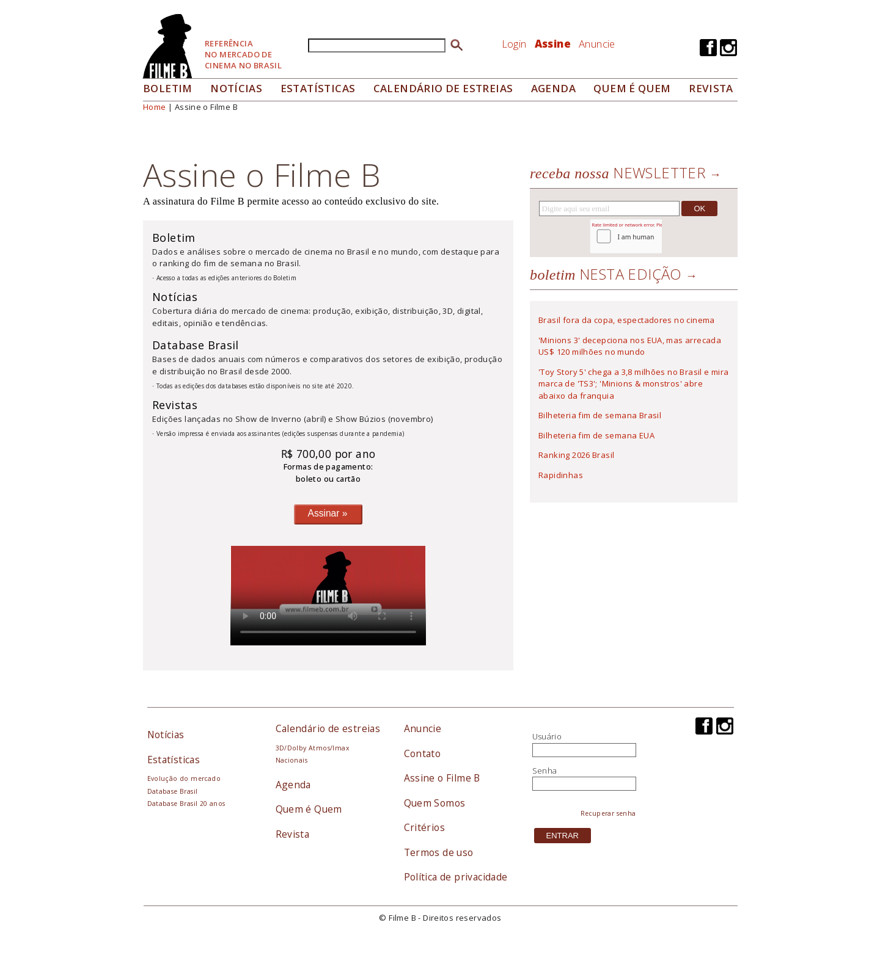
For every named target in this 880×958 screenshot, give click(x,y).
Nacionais (292, 760)
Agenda (553, 88)
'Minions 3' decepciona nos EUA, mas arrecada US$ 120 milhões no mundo (629, 346)
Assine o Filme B (442, 778)
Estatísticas (318, 88)
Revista (711, 88)
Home (154, 106)
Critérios (425, 827)
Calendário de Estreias (443, 88)
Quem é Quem (309, 809)
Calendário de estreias (328, 728)
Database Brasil (172, 791)
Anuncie (597, 44)
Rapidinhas (560, 475)
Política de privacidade (456, 877)
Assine (553, 44)
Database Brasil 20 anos (186, 803)
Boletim (168, 88)
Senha (544, 770)
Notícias (236, 88)
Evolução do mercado (184, 778)
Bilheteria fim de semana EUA (596, 435)
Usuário (547, 736)
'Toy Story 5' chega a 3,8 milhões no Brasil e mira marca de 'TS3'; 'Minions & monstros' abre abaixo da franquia (633, 383)
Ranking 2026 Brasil (576, 454)
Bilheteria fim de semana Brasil (599, 415)
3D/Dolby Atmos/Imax (312, 748)
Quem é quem (631, 88)
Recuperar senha (608, 813)
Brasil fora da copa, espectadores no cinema (626, 319)
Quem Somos (435, 803)
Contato (422, 753)
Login (514, 44)
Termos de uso (439, 852)
